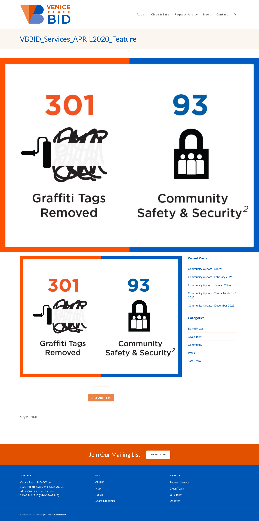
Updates (175, 500)
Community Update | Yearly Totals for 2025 (211, 295)
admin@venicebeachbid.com (37, 491)
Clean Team (195, 336)
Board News (195, 328)
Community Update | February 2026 (210, 276)
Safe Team (194, 360)
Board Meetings (105, 500)
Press (191, 352)
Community (195, 344)
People (99, 494)
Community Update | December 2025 (211, 305)
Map (98, 488)
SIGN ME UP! (158, 454)
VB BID (99, 482)
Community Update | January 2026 (209, 285)
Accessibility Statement (55, 514)
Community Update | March (205, 268)
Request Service (179, 482)
